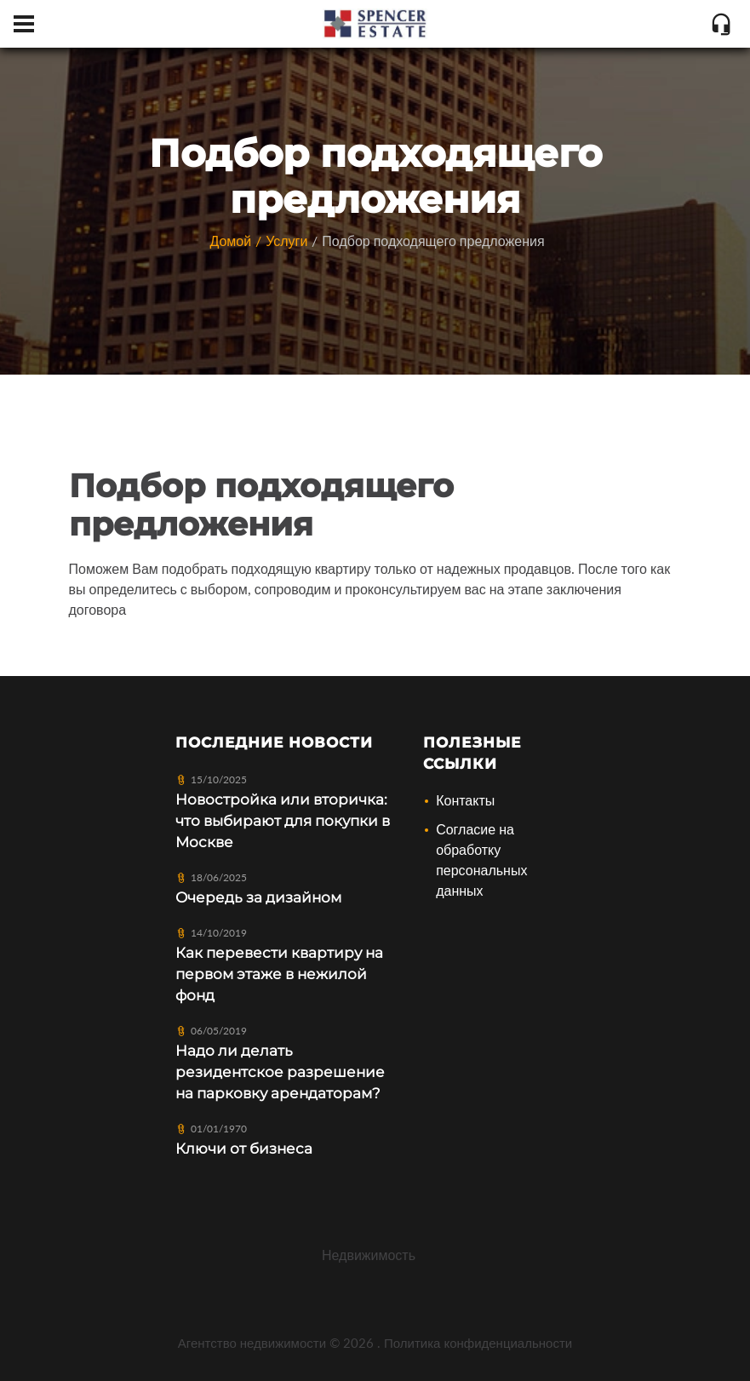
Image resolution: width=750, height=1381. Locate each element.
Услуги (286, 240)
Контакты (465, 800)
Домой (230, 240)
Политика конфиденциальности (478, 1342)
